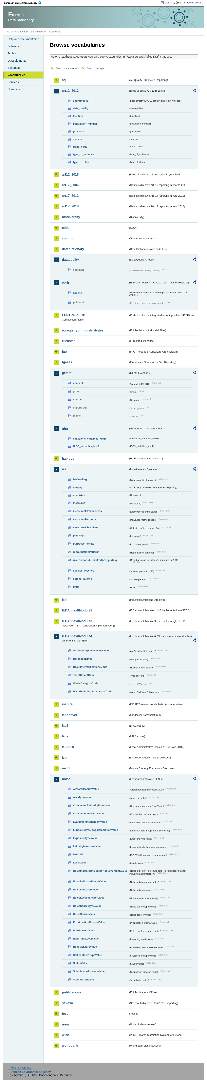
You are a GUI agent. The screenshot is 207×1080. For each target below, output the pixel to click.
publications (71, 992)
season (77, 139)
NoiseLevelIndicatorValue (88, 897)
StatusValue (80, 963)
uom (65, 1024)
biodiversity (71, 217)
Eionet (23, 31)
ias (64, 469)
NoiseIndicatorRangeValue (89, 881)
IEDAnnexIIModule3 (77, 621)
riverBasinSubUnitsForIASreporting (95, 560)
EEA (24, 3)
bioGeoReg (80, 479)
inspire (67, 704)
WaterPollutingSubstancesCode (92, 691)
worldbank (70, 1045)
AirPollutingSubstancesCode (91, 650)
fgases (67, 362)
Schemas (13, 67)
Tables (11, 53)
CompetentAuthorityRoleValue (91, 805)
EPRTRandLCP (73, 315)
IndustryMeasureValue (86, 846)
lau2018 (68, 747)
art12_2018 (70, 174)
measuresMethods (84, 519)
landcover (69, 715)
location (78, 116)
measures (79, 502)
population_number (85, 123)
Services (13, 82)
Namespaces (15, 89)
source (77, 399)
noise (66, 779)
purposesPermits (83, 543)
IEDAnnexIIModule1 (77, 610)
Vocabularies (16, 75)
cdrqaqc (78, 487)
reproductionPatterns (86, 551)
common (68, 238)
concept (78, 383)
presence (78, 131)
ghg (65, 428)
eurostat (68, 341)
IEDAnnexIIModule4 (77, 636)
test (65, 1013)
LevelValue (79, 862)
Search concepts (95, 68)
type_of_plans (81, 162)
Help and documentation (23, 39)
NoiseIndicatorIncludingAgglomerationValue (100, 870)
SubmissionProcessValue (89, 971)
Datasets (13, 46)
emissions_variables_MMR (89, 438)
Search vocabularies (66, 68)
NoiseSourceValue (84, 914)
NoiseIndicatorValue (85, 889)
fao (64, 351)
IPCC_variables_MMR (86, 446)
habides (68, 458)
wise (65, 1035)
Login (167, 2)
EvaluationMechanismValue (90, 821)
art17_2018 (70, 206)
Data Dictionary (38, 31)
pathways (79, 535)
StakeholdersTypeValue (87, 955)
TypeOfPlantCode (83, 675)
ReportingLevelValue (86, 938)
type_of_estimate (83, 154)
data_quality (80, 108)
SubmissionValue (83, 979)
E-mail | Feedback (19, 1068)
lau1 (65, 725)
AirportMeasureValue (86, 788)
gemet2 (67, 373)
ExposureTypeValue (85, 838)
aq (64, 80)
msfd (66, 768)
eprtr (65, 282)
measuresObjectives (85, 527)
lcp (64, 757)
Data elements (16, 60)
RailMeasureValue (84, 930)
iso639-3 (78, 854)
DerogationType (82, 658)
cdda (65, 228)
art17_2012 (70, 195)
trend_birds (80, 146)
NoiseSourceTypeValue (87, 905)
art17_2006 (70, 185)
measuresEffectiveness (87, 511)
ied (64, 600)
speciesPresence (83, 570)
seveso (67, 1003)
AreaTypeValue (82, 797)
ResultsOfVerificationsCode (90, 666)
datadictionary (73, 249)
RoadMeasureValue (85, 946)
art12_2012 (70, 90)
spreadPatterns (82, 578)
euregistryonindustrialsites (82, 330)
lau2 (65, 736)
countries (79, 495)
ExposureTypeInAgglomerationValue (95, 829)
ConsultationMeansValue (88, 813)
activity (77, 292)
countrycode (81, 100)
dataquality (70, 259)
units (76, 586)
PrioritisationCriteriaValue (89, 922)
